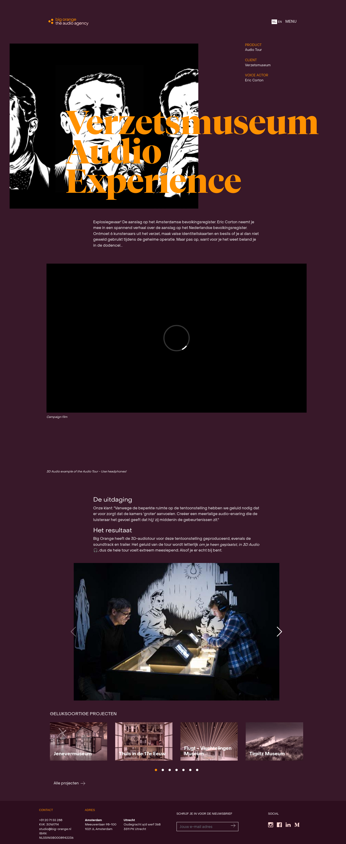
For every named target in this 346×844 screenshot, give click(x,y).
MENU (291, 22)
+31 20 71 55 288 (50, 820)
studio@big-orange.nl (55, 829)
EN (280, 22)
